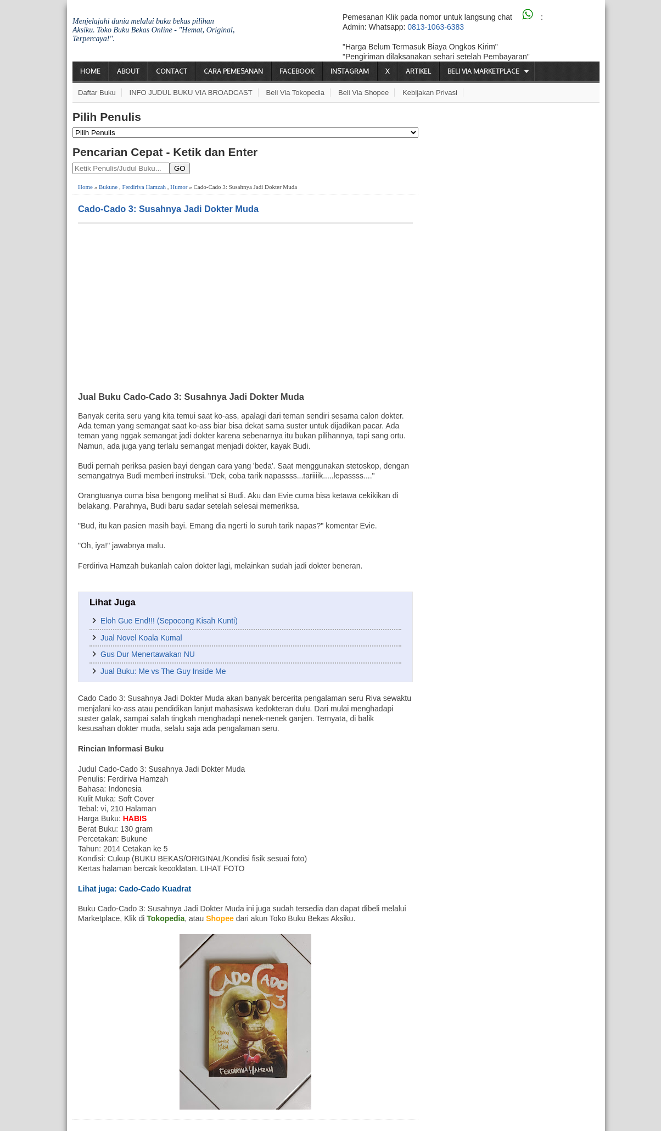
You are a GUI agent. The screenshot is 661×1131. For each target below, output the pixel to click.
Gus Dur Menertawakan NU (147, 654)
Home (90, 71)
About (128, 71)
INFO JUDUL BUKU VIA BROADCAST (191, 92)
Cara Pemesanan (233, 71)
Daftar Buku (97, 92)
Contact (171, 71)
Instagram (349, 71)
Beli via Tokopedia (295, 92)
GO (180, 168)
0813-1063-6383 (435, 27)
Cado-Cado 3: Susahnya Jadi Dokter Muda (168, 209)
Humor (178, 186)
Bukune (108, 186)
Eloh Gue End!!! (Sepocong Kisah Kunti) (169, 620)
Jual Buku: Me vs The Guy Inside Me (163, 671)
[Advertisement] (245, 306)
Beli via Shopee (363, 92)
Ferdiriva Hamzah (144, 186)
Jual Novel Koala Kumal (141, 637)
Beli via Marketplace (483, 71)
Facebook (296, 71)
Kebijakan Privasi (429, 92)
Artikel (418, 71)
